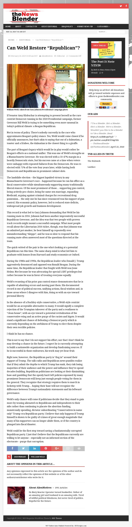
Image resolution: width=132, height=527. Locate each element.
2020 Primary (20, 457)
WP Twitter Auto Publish (55, 526)
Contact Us (31, 26)
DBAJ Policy (67, 26)
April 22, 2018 (117, 146)
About (18, 26)
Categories (102, 26)
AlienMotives (47, 56)
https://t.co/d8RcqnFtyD (101, 136)
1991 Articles (61, 487)
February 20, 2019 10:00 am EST (24, 56)
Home (8, 26)
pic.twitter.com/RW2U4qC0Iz (104, 140)
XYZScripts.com (80, 526)
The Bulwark (94, 161)
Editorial (61, 56)
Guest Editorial (49, 26)
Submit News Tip (85, 26)
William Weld (38, 457)
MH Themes (57, 518)
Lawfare (92, 167)
